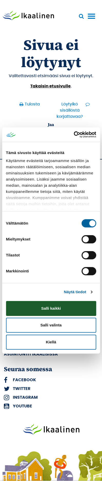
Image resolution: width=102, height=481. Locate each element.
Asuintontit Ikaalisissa (31, 354)
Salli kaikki (51, 308)
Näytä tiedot (75, 292)
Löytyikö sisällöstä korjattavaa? (70, 110)
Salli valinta (51, 325)
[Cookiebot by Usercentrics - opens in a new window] (73, 134)
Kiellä (51, 342)
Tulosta (32, 104)
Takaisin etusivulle (50, 86)
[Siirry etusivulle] (28, 16)
